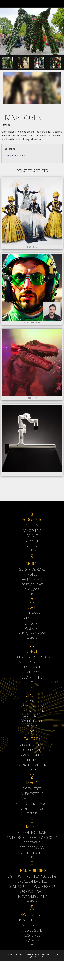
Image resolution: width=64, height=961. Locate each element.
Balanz (32, 535)
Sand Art (32, 623)
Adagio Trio (32, 530)
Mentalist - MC (32, 808)
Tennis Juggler (32, 711)
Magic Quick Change (32, 803)
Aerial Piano (32, 579)
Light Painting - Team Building (32, 876)
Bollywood (32, 667)
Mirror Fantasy (32, 744)
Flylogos (32, 589)
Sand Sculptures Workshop (32, 886)
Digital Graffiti (32, 618)
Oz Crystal (32, 749)
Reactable (32, 842)
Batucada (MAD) (32, 847)
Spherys (32, 759)
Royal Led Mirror (32, 765)
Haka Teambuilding (32, 896)
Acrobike (32, 700)
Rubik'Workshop (32, 891)
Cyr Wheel (32, 540)
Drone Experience (32, 881)
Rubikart (32, 628)
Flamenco (32, 672)
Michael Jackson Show (32, 657)
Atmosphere (32, 925)
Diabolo (32, 545)
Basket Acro (32, 716)
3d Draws (32, 613)
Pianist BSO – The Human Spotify (32, 837)
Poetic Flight (32, 584)
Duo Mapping (32, 677)
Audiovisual (32, 930)
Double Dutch (32, 721)
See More (32, 550)
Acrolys (32, 525)
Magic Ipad (32, 798)
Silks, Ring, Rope (32, 569)
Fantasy (5, 124)
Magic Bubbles (32, 754)
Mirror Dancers (32, 662)
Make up (32, 940)
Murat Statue (32, 793)
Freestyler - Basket (32, 705)
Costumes (32, 935)
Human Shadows (32, 633)
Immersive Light (32, 920)
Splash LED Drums (32, 832)
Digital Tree (32, 788)
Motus (32, 574)
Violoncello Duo (32, 852)
